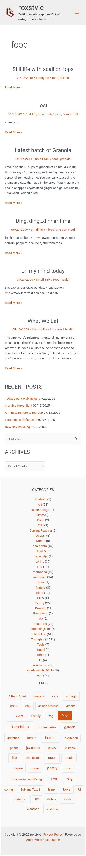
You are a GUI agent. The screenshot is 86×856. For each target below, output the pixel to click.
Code (40, 520)
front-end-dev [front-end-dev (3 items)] (47, 727)
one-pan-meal (65, 229)
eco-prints (40, 546)
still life (64, 78)
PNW (40, 598)
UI (40, 660)
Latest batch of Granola (43, 150)
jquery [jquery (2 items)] (52, 748)
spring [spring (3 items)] (8, 789)
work (40, 675)
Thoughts (42, 78)
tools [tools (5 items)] (66, 789)
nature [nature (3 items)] (18, 768)
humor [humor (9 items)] (50, 738)
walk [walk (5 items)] (67, 799)
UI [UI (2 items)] (79, 789)
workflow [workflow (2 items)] (52, 809)
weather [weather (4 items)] (33, 809)
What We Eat (43, 321)
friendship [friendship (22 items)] (20, 726)
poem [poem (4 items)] (35, 768)
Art (40, 504)
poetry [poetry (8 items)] (52, 768)
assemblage (40, 510)
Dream (40, 541)
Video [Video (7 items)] (51, 799)
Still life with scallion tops (43, 69)
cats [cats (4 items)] (55, 696)
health (65, 279)
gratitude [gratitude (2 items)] (13, 738)
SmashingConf (40, 629)
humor (67, 114)
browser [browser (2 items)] (38, 696)
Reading (40, 608)
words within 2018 (40, 670)
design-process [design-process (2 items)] (48, 706)
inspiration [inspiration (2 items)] (71, 738)
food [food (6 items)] (65, 716)
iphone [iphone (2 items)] (13, 748)
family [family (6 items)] (36, 716)
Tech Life (39, 634)
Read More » (13, 87)
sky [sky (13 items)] (69, 778)
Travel (40, 649)
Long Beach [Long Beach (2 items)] (32, 757)
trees (40, 655)
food (55, 78)
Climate (40, 515)
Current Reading (43, 329)
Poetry (39, 603)
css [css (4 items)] (28, 706)
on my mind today (43, 271)
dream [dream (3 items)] (70, 706)
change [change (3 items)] (71, 696)
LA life (32, 114)
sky (40, 618)
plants (40, 592)
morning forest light (18, 405)
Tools (40, 644)
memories (40, 572)
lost (43, 105)
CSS (41, 525)
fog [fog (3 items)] (51, 716)
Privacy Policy (53, 834)
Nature (40, 587)
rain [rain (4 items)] (68, 768)
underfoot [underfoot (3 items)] (21, 799)
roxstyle (31, 7)
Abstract (41, 499)
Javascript (40, 556)
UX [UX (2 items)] (37, 799)
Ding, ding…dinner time (43, 221)
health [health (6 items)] (31, 738)
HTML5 (41, 551)
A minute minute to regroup (24, 412)
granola (65, 159)
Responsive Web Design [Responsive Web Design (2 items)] (27, 779)
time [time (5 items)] (51, 789)
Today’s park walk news (21, 398)
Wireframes (41, 665)
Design (40, 535)
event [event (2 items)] (19, 716)
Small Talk (45, 114)
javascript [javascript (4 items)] (33, 748)
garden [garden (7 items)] (69, 727)
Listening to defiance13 (21, 419)
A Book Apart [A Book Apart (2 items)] (17, 696)
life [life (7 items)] (14, 758)
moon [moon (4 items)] (52, 757)
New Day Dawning (17, 427)
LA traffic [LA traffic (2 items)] (70, 748)
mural (41, 582)
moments (39, 577)
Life (39, 567)
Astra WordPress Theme (43, 840)
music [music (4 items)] (68, 757)
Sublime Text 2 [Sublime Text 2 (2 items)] (30, 789)
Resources (40, 613)
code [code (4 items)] (13, 706)
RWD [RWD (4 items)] (54, 779)
